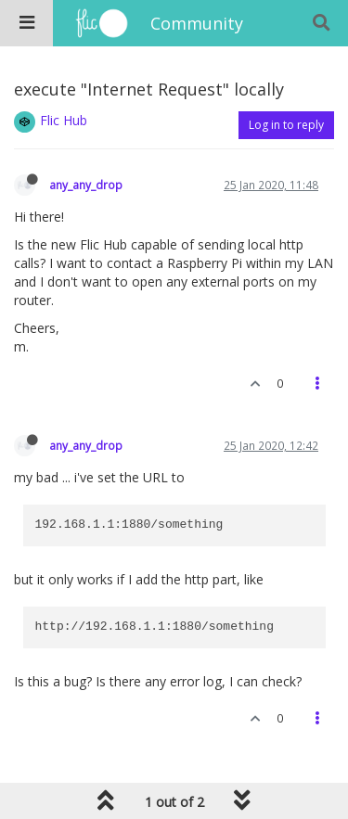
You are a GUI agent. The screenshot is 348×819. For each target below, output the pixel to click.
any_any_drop (85, 184)
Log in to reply (286, 125)
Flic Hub (63, 120)
